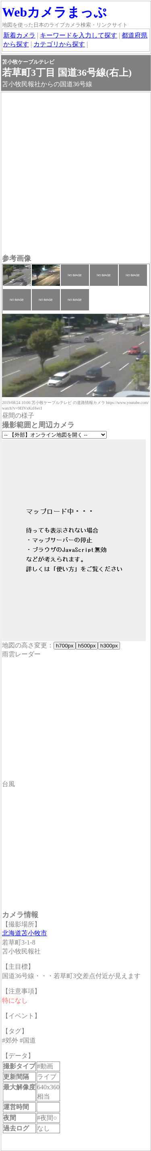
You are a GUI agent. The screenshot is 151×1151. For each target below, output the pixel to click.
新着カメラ (19, 35)
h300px (109, 646)
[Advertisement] (75, 174)
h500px (87, 646)
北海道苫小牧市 (24, 933)
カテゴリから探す (59, 44)
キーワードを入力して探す (78, 35)
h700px (64, 646)
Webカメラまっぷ (54, 12)
